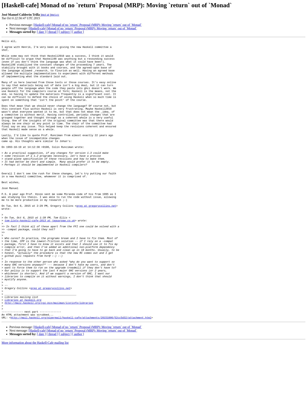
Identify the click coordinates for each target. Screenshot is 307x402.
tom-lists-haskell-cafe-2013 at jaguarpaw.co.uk (40, 257)
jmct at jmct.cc (50, 14)
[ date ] (41, 32)
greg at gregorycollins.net (96, 239)
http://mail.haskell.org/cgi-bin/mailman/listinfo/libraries (49, 355)
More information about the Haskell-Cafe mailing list (35, 398)
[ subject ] (65, 32)
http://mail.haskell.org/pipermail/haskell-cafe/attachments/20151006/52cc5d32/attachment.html (81, 373)
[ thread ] (52, 32)
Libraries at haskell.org (23, 352)
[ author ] (78, 32)
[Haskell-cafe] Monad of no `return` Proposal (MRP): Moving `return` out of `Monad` (87, 24)
